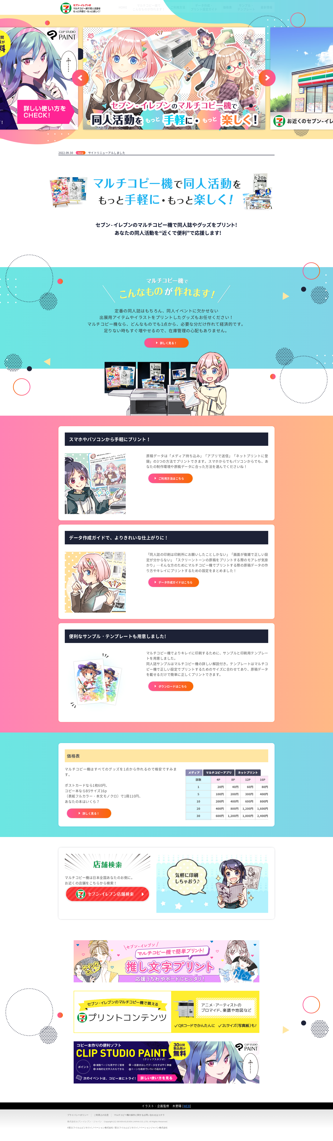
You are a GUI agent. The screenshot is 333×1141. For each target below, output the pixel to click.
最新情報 (265, 20)
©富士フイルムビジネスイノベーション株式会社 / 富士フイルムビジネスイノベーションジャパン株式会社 (117, 1127)
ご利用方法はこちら (175, 478)
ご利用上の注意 (101, 1115)
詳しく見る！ (168, 343)
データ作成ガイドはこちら (180, 582)
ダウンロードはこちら (176, 686)
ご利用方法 (168, 20)
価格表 (222, 20)
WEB (187, 1106)
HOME (109, 20)
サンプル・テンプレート (243, 20)
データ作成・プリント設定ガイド (197, 20)
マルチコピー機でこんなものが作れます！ (137, 20)
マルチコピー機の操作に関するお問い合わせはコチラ (139, 1115)
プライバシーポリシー (77, 1115)
